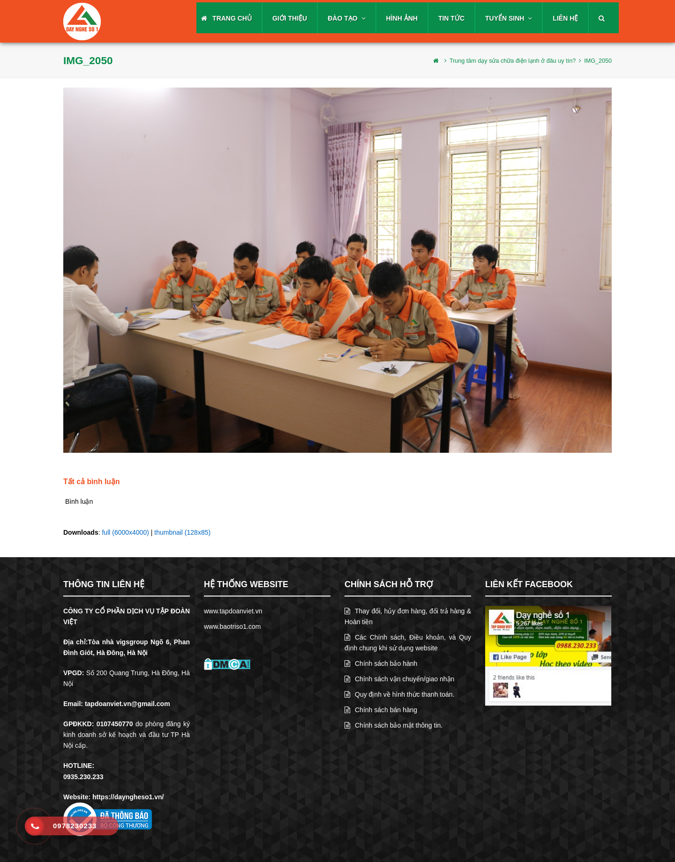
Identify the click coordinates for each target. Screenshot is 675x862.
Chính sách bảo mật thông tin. (393, 725)
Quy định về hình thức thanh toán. (399, 694)
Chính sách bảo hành (381, 663)
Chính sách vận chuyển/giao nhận (399, 679)
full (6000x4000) (125, 532)
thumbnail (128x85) (182, 532)
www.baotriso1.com (232, 626)
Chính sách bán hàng (381, 710)
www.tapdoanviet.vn (233, 611)
